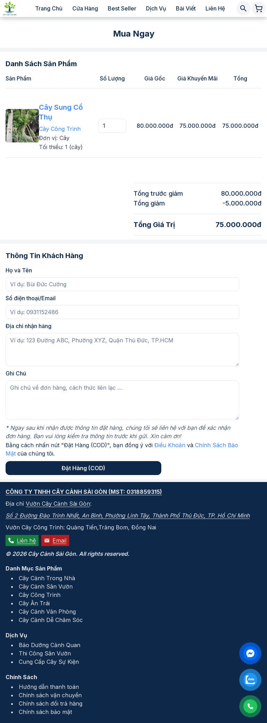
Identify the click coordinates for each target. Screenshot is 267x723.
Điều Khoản (169, 445)
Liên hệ (215, 8)
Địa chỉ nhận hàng (28, 325)
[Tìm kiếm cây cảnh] (243, 8)
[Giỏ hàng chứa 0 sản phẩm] (259, 8)
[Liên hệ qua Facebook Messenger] (250, 653)
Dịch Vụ (16, 635)
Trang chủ (49, 8)
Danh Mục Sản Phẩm (34, 568)
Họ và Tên (19, 270)
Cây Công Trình (60, 128)
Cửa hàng (85, 8)
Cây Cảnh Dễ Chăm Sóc (51, 619)
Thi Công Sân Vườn (45, 653)
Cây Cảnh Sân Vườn (46, 586)
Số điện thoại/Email (31, 298)
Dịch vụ (156, 8)
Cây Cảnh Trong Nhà (47, 578)
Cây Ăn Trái (34, 603)
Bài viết (186, 8)
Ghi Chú (16, 373)
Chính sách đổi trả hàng (50, 703)
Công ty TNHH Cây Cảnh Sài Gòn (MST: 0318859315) (84, 491)
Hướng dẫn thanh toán (49, 686)
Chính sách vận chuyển (50, 695)
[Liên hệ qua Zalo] (250, 680)
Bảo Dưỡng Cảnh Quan (49, 645)
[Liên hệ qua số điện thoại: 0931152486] (250, 706)
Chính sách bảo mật (45, 711)
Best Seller (122, 8)
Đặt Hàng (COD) (83, 468)
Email (55, 540)
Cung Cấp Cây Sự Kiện (49, 661)
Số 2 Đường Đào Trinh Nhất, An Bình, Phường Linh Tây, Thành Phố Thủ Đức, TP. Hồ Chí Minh (128, 515)
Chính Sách (21, 677)
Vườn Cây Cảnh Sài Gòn (58, 503)
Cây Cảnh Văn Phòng (47, 611)
